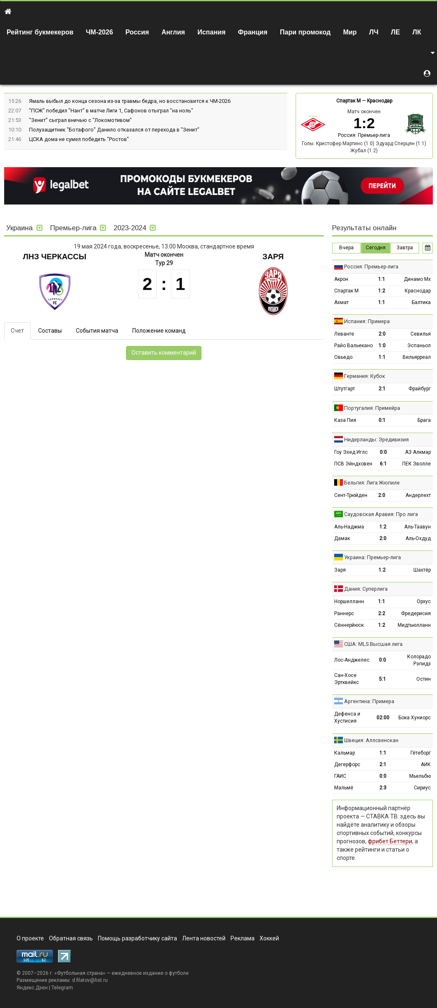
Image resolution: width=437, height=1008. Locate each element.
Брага (424, 420)
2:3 (382, 788)
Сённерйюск (349, 625)
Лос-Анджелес (351, 660)
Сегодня (376, 248)
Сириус (422, 788)
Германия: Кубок (364, 376)
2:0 (382, 334)
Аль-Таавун (417, 527)
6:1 (383, 464)
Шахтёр (422, 570)
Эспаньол (419, 345)
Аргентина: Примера (369, 701)
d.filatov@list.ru (90, 980)
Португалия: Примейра (372, 408)
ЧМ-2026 (99, 32)
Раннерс (344, 613)
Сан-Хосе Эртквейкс (346, 678)
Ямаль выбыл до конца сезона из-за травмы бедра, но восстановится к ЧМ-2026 (130, 101)
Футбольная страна (80, 973)
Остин (423, 679)
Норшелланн (349, 601)
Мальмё (343, 788)
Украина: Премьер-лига (372, 557)
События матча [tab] (97, 330)
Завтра (405, 248)
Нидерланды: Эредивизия (376, 439)
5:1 (382, 679)
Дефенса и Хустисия (347, 717)
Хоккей (269, 938)
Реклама (243, 938)
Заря (273, 256)
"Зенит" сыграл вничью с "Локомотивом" (80, 120)
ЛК (417, 32)
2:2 (381, 613)
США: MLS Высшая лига (373, 644)
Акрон (341, 279)
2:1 (382, 389)
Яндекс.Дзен (32, 988)
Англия (173, 32)
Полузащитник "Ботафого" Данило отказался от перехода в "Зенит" (114, 130)
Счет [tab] (17, 330)
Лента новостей (204, 938)
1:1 (381, 279)
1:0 (382, 345)
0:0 (383, 452)
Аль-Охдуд (418, 538)
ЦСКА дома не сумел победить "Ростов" (79, 139)
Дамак (342, 538)
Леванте (344, 334)
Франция (252, 32)
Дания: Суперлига (366, 589)
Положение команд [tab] (159, 330)
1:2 (381, 291)
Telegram (62, 988)
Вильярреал (417, 357)
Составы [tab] (50, 330)
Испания (211, 32)
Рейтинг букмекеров (40, 32)
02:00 (382, 718)
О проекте (30, 938)
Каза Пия (345, 420)
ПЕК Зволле (416, 464)
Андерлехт (418, 495)
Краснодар (379, 101)
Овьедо (343, 357)
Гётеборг (420, 753)
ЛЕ (395, 32)
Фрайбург (419, 389)
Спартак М (348, 101)
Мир (350, 32)
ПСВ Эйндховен (353, 464)
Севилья (420, 334)
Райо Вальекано (353, 345)
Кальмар (344, 753)
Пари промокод (305, 32)
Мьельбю (420, 776)
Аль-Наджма (349, 527)
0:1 (382, 420)
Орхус (424, 601)
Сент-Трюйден (350, 495)
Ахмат (341, 302)
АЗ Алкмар (418, 452)
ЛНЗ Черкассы (54, 256)
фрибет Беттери (390, 841)
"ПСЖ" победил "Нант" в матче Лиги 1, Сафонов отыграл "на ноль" (111, 110)
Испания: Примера (367, 321)
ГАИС (340, 776)
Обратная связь (71, 938)
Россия (137, 32)
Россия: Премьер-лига (364, 135)
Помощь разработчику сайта (137, 938)
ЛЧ (373, 32)
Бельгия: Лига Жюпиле (372, 483)
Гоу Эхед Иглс (351, 452)
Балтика (421, 302)
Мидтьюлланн (414, 625)
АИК (426, 764)
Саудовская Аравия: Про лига (381, 514)
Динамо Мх (417, 279)
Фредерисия (416, 613)
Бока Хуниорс (414, 718)
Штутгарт (344, 389)
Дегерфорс (347, 764)
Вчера (346, 248)
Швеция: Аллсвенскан (371, 740)
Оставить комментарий (163, 352)
